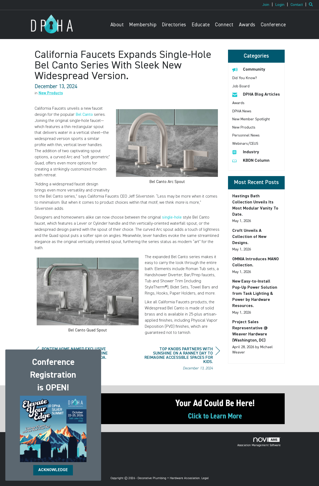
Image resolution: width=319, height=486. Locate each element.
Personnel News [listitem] (246, 135)
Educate (201, 24)
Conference (273, 24)
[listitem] (268, 5)
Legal (205, 478)
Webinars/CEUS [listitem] (245, 144)
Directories (174, 24)
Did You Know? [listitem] (244, 78)
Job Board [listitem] (241, 86)
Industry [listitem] (245, 152)
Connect (224, 24)
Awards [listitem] (238, 103)
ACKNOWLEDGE (53, 470)
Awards (247, 24)
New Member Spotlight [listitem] (251, 119)
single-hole (172, 217)
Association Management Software (259, 442)
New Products (51, 93)
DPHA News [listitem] (241, 111)
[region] (180, 359)
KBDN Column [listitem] (251, 160)
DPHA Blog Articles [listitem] (256, 94)
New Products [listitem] (243, 127)
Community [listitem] (248, 69)
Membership (142, 24)
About (117, 24)
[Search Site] (312, 5)
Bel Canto (84, 115)
